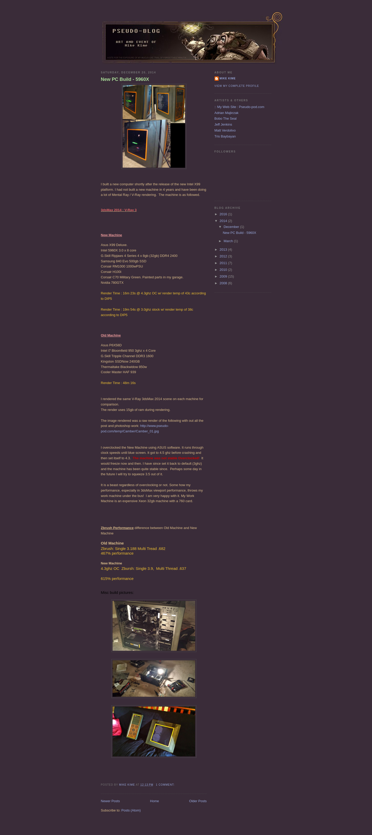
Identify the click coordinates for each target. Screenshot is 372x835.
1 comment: (166, 784)
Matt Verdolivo (225, 130)
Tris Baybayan (225, 136)
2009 (224, 276)
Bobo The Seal (226, 118)
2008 (224, 283)
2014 (224, 221)
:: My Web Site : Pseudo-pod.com (239, 107)
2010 (224, 270)
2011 (224, 263)
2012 (224, 256)
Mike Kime (228, 78)
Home (154, 801)
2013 (224, 249)
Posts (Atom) (131, 810)
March (229, 241)
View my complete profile (237, 86)
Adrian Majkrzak (227, 113)
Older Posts (198, 801)
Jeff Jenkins (223, 124)
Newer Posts (110, 801)
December (232, 227)
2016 (224, 214)
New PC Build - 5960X (125, 79)
